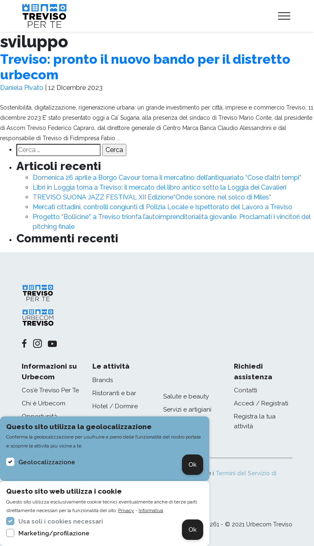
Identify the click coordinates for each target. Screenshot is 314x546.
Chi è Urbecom (43, 403)
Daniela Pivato (21, 88)
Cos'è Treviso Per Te (50, 390)
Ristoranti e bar (114, 393)
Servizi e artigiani (187, 409)
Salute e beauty (186, 396)
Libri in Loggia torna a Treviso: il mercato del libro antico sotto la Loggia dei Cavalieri (159, 187)
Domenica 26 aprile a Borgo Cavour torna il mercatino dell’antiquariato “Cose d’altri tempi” (167, 177)
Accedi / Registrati (261, 403)
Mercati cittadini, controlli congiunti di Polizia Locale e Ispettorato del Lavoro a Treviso (162, 207)
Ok (192, 464)
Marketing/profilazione (54, 533)
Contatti (245, 390)
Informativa (151, 510)
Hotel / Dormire (115, 406)
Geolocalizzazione (46, 462)
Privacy (126, 510)
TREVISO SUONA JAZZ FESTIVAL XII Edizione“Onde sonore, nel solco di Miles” (152, 197)
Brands (102, 380)
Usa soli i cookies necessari (60, 521)
